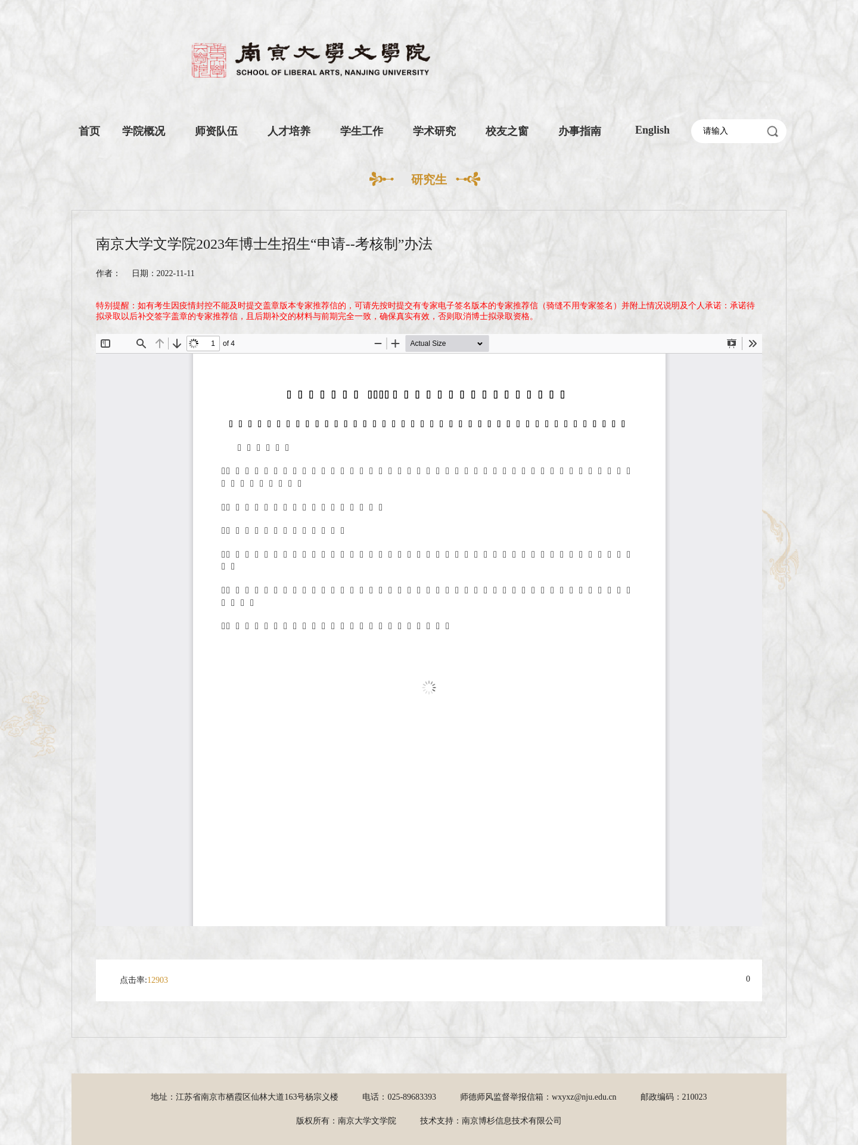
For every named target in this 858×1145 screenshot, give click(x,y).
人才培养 (289, 131)
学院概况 (143, 131)
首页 (89, 131)
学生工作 (361, 131)
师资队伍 (216, 131)
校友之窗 (507, 131)
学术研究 (434, 131)
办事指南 (579, 131)
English (652, 130)
